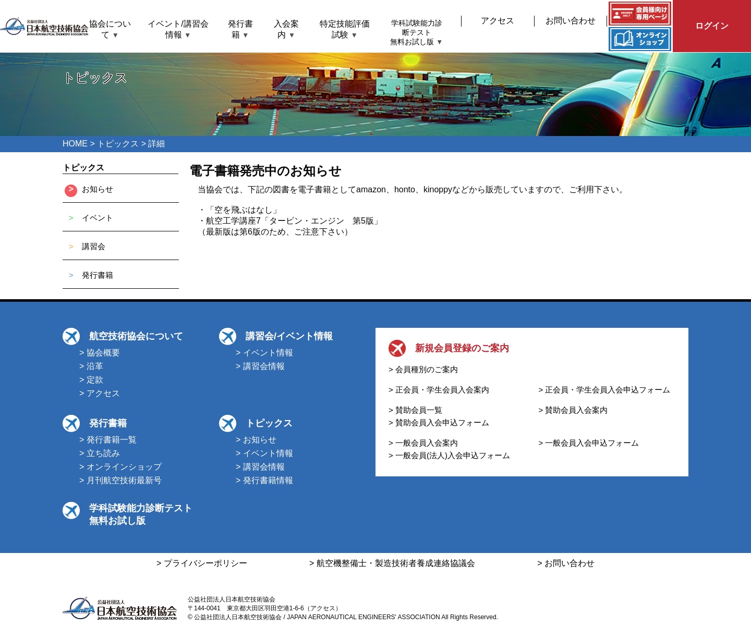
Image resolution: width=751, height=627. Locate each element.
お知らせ (97, 189)
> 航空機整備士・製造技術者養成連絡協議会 (392, 563)
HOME (75, 143)
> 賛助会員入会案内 (573, 409)
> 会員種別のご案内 (423, 369)
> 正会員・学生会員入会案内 (439, 389)
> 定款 (91, 379)
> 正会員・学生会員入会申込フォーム (605, 389)
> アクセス (99, 393)
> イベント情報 (264, 352)
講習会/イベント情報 (289, 336)
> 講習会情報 (260, 366)
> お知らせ (256, 439)
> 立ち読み (99, 453)
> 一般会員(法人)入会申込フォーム (449, 455)
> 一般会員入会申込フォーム (589, 442)
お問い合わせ (571, 20)
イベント (97, 217)
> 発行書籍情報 (264, 480)
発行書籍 (97, 275)
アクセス (497, 20)
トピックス (118, 143)
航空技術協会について (136, 336)
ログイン (712, 25)
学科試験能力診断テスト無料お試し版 (416, 32)
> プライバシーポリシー (201, 563)
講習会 (93, 246)
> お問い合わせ (566, 563)
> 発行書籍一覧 (108, 439)
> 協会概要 (99, 352)
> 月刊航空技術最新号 (120, 480)
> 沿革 (91, 366)
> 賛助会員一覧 (415, 409)
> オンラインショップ (120, 466)
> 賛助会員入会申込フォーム (439, 422)
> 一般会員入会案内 (423, 442)
